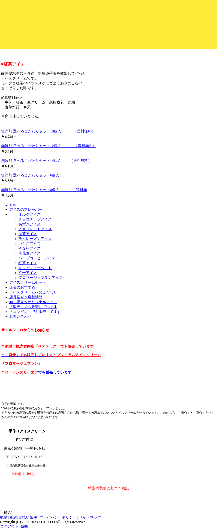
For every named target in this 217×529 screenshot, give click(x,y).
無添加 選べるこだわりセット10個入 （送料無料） (48, 131)
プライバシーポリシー (57, 517)
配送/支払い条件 (23, 517)
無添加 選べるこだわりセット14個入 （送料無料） (46, 161)
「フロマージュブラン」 (21, 363)
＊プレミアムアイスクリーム (77, 355)
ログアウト (9, 526)
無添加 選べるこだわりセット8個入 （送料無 (44, 190)
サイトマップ (90, 517)
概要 (3, 517)
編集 (24, 526)
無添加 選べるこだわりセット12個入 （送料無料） (48, 146)
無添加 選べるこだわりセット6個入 (30, 175)
